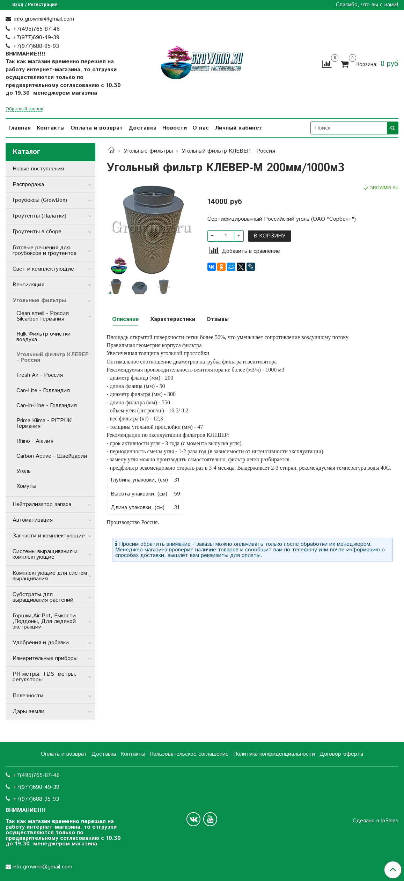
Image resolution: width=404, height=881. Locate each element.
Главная (19, 128)
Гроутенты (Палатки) (39, 216)
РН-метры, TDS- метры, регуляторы (44, 677)
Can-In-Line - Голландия (46, 406)
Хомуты (26, 486)
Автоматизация (33, 520)
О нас (200, 128)
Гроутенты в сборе (37, 232)
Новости (174, 128)
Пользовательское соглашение (189, 754)
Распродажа (28, 185)
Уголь (23, 471)
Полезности (28, 696)
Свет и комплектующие (43, 269)
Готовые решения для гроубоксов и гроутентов (44, 250)
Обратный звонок (24, 109)
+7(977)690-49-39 (36, 38)
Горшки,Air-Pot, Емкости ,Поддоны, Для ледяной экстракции (44, 621)
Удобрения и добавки (41, 643)
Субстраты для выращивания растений (43, 597)
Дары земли (28, 711)
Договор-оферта (341, 754)
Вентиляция (28, 285)
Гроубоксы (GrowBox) (40, 200)
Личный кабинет (239, 128)
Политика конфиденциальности (274, 754)
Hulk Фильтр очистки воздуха (43, 337)
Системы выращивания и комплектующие (45, 554)
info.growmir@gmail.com (43, 19)
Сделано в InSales (375, 821)
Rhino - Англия (34, 441)
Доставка (142, 128)
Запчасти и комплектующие (49, 536)
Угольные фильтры (148, 151)
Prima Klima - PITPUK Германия (44, 423)
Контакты (51, 128)
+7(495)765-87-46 (36, 29)
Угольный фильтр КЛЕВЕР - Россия (228, 151)
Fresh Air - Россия (39, 375)
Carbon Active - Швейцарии (51, 456)
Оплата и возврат (97, 128)
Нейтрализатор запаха (42, 504)
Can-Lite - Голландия (43, 391)
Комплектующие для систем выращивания (50, 576)
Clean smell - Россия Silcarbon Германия (42, 316)
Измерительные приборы (45, 658)
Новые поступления (38, 169)
